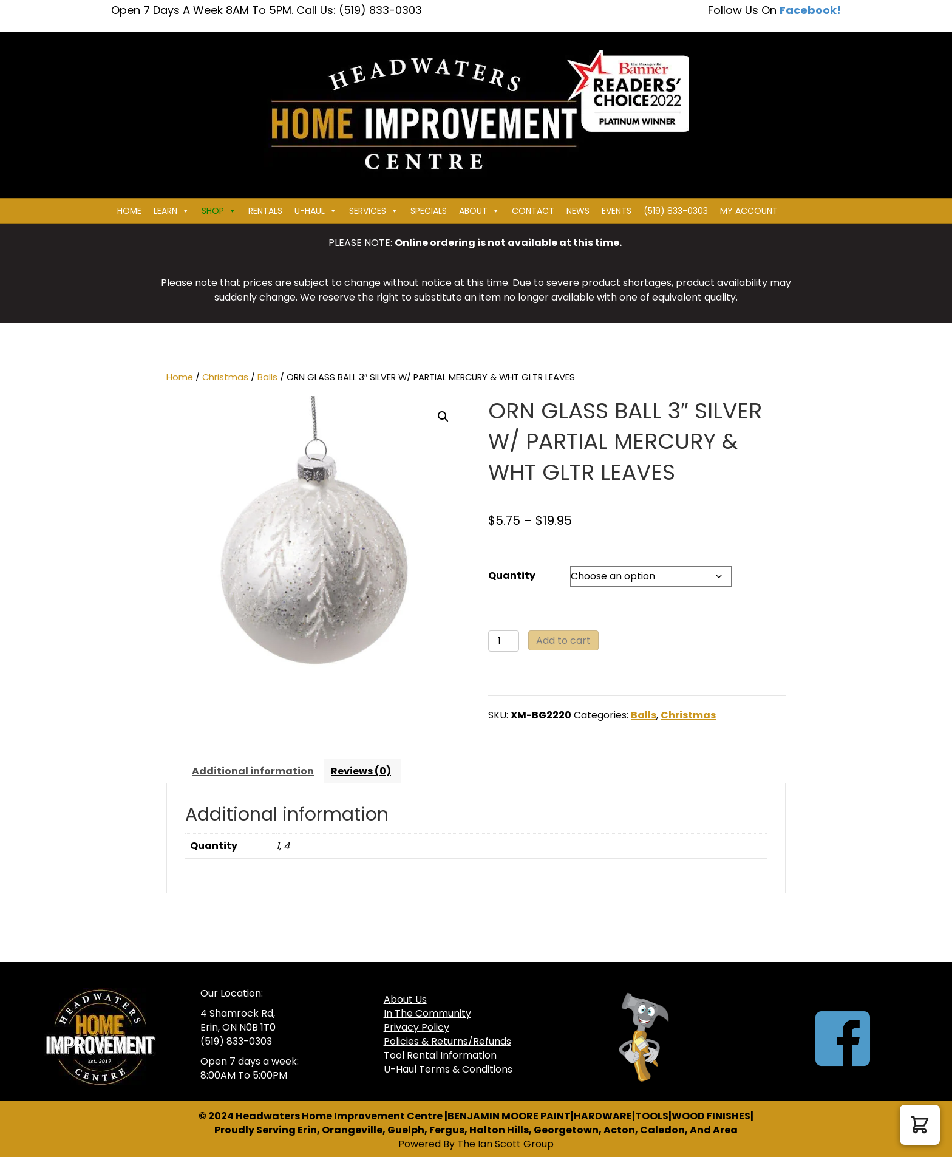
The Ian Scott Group (505, 1144)
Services (373, 211)
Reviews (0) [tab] (361, 771)
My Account (749, 211)
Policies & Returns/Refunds (447, 1041)
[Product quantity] (503, 641)
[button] (443, 417)
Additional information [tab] (253, 771)
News (578, 211)
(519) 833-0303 (676, 211)
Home (129, 211)
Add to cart (563, 640)
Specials (428, 211)
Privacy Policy (416, 1027)
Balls (267, 377)
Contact (533, 211)
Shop (219, 211)
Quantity (512, 575)
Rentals (265, 211)
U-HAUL (315, 211)
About (479, 211)
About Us (405, 999)
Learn (171, 211)
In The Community (427, 1013)
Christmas (225, 377)
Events (616, 211)
